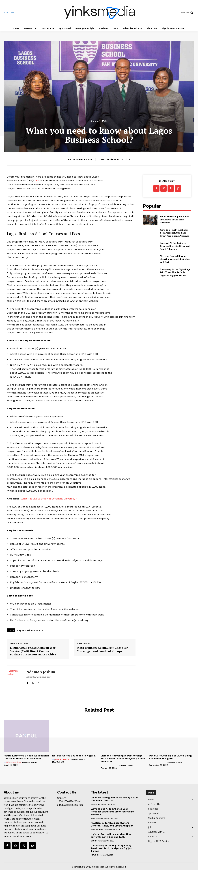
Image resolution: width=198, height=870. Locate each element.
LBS (36, 180)
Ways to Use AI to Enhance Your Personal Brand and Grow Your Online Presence (174, 232)
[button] (187, 12)
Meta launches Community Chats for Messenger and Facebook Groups (102, 649)
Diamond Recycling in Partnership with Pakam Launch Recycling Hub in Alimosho (123, 758)
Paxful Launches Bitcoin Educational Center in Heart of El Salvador (26, 757)
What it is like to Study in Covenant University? (49, 498)
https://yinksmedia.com (38, 677)
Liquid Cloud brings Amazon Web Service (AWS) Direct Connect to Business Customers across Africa (33, 651)
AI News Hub (97, 818)
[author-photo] (13, 762)
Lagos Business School (30, 630)
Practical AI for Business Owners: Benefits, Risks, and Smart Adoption (175, 245)
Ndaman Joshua (82, 159)
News (93, 855)
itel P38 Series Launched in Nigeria (73, 755)
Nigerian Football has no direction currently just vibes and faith (175, 259)
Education (99, 120)
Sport (94, 841)
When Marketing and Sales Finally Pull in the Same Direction (174, 219)
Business (95, 804)
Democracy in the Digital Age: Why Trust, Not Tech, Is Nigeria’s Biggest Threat (175, 272)
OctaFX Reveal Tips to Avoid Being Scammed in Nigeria (170, 757)
